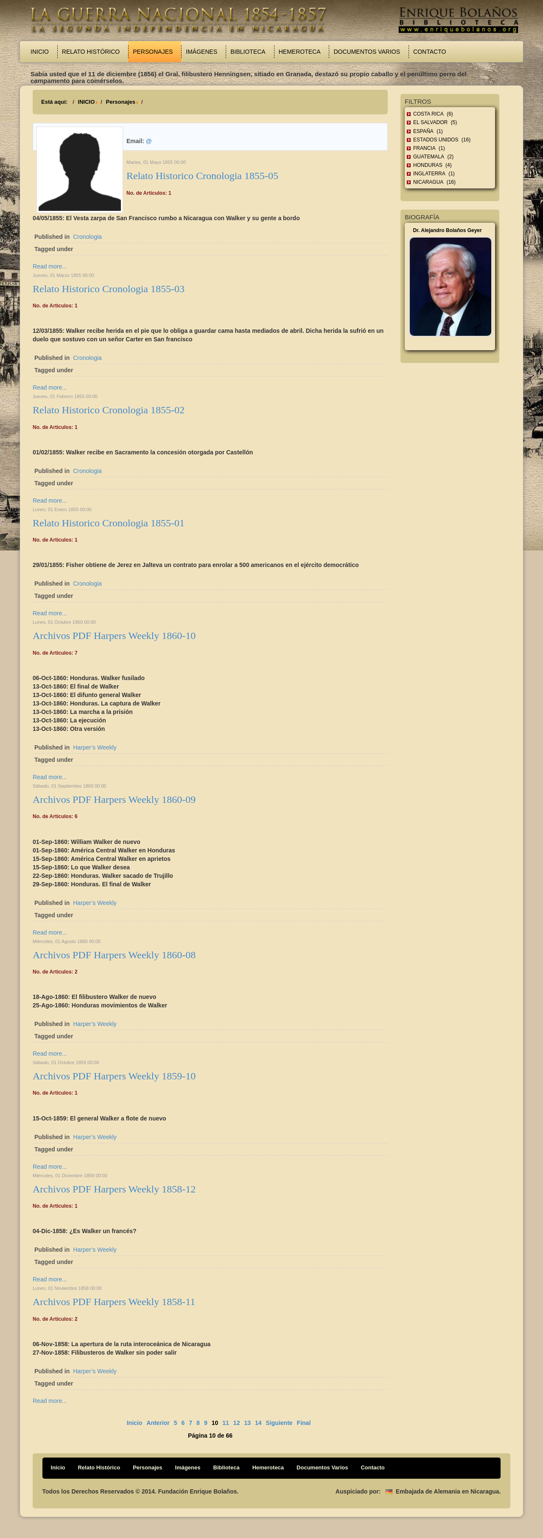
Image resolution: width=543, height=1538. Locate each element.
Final (304, 1422)
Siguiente (279, 1422)
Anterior (157, 1422)
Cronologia (87, 236)
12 (236, 1422)
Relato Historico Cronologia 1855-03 (109, 288)
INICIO (86, 102)
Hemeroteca (300, 51)
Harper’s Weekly (95, 747)
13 (247, 1422)
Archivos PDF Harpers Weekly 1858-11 (114, 1301)
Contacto (429, 51)
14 (258, 1422)
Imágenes (201, 51)
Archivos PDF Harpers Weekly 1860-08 (114, 954)
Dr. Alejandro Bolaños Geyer (447, 230)
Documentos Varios (366, 51)
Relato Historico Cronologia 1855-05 (202, 175)
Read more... (50, 266)
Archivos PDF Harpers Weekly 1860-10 (114, 635)
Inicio (40, 51)
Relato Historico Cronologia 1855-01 (109, 522)
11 (225, 1422)
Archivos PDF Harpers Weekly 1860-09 (114, 799)
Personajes (153, 51)
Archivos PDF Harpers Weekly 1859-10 (114, 1076)
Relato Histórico (91, 51)
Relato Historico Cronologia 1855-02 (109, 409)
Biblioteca (247, 51)
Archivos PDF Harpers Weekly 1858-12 (114, 1189)
